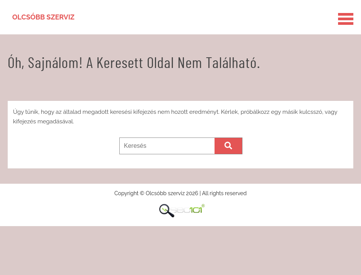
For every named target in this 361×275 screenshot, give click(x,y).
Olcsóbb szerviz (43, 17)
